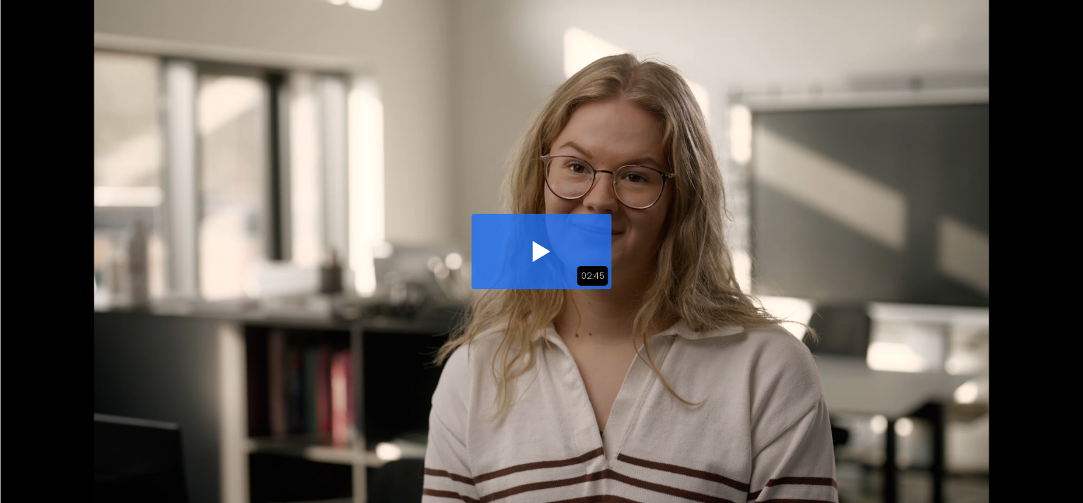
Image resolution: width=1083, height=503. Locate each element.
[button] (542, 251)
